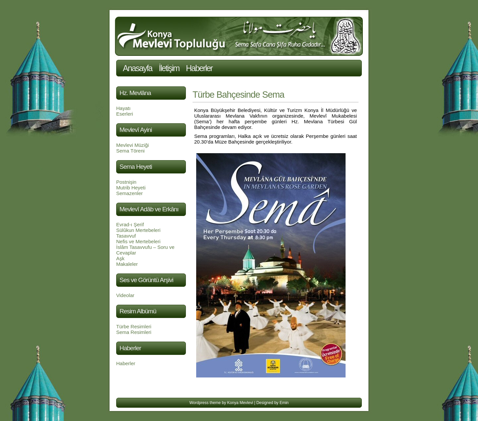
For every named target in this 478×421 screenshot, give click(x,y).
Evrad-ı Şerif (130, 224)
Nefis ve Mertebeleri (138, 241)
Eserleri (124, 114)
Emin (283, 402)
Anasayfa (137, 68)
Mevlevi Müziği (132, 145)
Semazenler (129, 193)
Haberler (199, 68)
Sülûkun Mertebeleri (138, 230)
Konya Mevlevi (240, 402)
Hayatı (123, 108)
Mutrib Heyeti (130, 187)
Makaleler (127, 264)
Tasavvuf (126, 236)
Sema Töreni (130, 151)
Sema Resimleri (133, 332)
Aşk (120, 258)
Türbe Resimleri (133, 326)
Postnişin (126, 182)
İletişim (169, 68)
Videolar (125, 295)
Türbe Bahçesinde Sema (238, 95)
